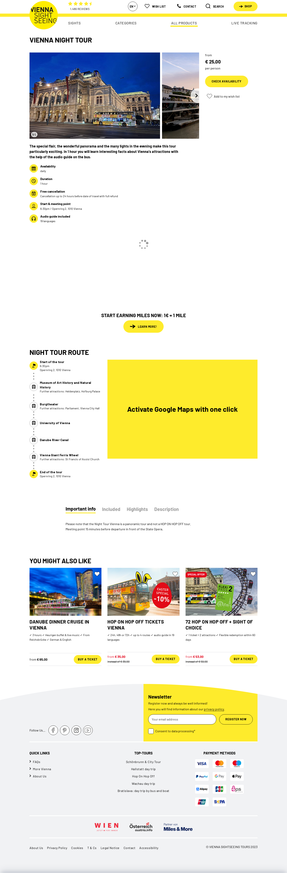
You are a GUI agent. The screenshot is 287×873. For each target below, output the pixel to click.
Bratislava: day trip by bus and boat (143, 791)
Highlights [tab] (137, 509)
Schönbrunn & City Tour (143, 762)
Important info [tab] (81, 509)
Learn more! (143, 326)
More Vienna (42, 769)
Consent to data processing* (175, 731)
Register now (236, 719)
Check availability (227, 81)
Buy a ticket (87, 659)
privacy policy (214, 709)
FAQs (36, 762)
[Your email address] (182, 719)
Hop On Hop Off (143, 776)
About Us (39, 776)
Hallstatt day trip (143, 769)
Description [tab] (166, 509)
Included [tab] (111, 509)
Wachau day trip (143, 783)
